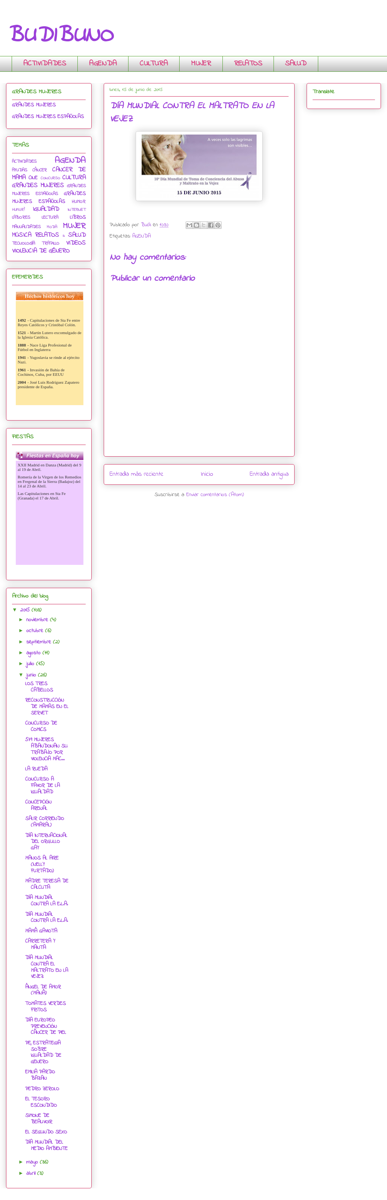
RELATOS (248, 63)
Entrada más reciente (136, 474)
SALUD (296, 63)
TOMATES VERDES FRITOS (45, 1007)
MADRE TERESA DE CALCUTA (46, 884)
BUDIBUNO (59, 36)
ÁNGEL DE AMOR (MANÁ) (43, 990)
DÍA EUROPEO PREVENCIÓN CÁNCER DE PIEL (45, 1026)
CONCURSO (50, 178)
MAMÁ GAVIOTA (41, 931)
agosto (34, 653)
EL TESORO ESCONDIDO (41, 1102)
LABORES (21, 217)
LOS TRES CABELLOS (39, 687)
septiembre (39, 642)
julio (31, 664)
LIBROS (78, 217)
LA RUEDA (36, 769)
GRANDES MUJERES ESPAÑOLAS (48, 117)
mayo (33, 1162)
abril (31, 1173)
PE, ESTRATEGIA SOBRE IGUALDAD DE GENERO (43, 1052)
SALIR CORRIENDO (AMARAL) (44, 822)
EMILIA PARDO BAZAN (40, 1075)
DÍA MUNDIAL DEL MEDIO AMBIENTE (46, 1145)
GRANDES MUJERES (34, 105)
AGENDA (103, 63)
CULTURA (154, 63)
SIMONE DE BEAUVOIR (38, 1119)
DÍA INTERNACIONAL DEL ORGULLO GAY (46, 842)
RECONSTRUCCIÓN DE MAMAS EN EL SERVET (46, 706)
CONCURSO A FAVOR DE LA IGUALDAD (42, 785)
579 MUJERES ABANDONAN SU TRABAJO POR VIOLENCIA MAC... (46, 749)
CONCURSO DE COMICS (41, 726)
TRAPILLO (50, 243)
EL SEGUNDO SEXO (46, 1132)
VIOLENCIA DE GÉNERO (41, 251)
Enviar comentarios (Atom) (215, 495)
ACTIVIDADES (44, 63)
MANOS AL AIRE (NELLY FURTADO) (42, 864)
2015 (26, 610)
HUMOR (79, 201)
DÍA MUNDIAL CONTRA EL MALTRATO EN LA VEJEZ (46, 967)
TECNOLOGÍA (23, 243)
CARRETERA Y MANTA (40, 944)
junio (32, 675)
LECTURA (50, 217)
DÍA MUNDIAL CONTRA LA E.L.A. (46, 901)
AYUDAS (19, 170)
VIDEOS (76, 243)
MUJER (201, 63)
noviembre (38, 620)
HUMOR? (18, 210)
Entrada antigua (269, 474)
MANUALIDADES (26, 227)
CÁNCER (39, 170)
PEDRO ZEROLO (42, 1089)
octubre (35, 631)
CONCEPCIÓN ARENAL (38, 805)
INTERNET (77, 210)
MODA (52, 227)
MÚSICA (21, 235)
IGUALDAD (46, 209)
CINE (33, 178)
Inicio (207, 474)
